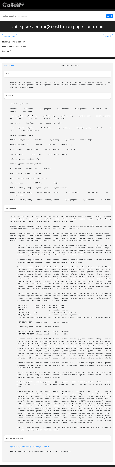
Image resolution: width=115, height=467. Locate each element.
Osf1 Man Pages (9, 36)
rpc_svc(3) (26, 447)
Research (108, 36)
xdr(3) (46, 447)
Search (109, 16)
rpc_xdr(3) (37, 447)
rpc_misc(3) (15, 447)
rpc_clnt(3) (9, 65)
